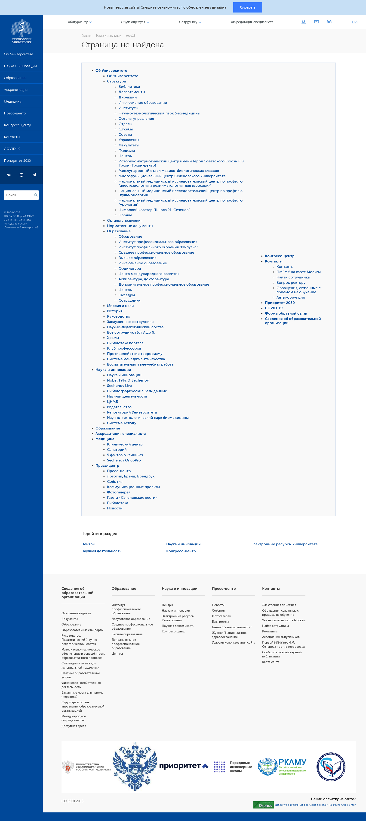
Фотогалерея (120, 493)
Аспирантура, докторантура (145, 280)
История (116, 312)
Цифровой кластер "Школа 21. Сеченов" (155, 211)
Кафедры (128, 296)
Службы (127, 130)
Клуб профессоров (125, 349)
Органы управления (137, 120)
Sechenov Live (120, 387)
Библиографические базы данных (138, 392)
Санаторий (118, 451)
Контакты (12, 138)
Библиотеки (130, 88)
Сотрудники (131, 302)
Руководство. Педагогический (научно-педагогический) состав (82, 641)
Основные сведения (78, 614)
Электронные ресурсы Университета (285, 545)
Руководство (119, 318)
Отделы (126, 125)
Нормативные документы (131, 227)
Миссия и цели (121, 307)
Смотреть (247, 7)
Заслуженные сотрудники (131, 323)
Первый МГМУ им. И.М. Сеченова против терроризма (279, 652)
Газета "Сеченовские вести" (233, 628)
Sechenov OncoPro (125, 461)
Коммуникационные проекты (134, 488)
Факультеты (130, 146)
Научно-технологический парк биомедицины (160, 114)
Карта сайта (271, 671)
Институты (129, 109)
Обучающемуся (134, 23)
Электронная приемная (280, 606)
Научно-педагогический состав (136, 328)
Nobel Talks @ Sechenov (129, 381)
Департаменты (133, 93)
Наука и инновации (20, 67)
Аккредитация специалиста (252, 23)
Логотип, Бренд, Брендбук (132, 477)
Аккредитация (16, 91)
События (116, 483)
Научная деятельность (128, 397)
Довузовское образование (133, 620)
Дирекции (129, 98)
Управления (130, 141)
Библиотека (118, 504)
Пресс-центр (15, 115)
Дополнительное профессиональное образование (165, 286)
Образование (15, 79)
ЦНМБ (113, 403)
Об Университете (18, 56)
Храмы (114, 339)
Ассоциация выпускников (281, 642)
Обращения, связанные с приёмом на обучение (300, 291)
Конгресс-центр (17, 126)
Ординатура (131, 270)
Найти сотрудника (294, 278)
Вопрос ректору (292, 284)
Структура (117, 82)
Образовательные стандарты (84, 631)
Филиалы (128, 152)
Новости (116, 509)
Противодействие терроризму (136, 355)
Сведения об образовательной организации (79, 594)
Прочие (126, 216)
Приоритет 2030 (17, 162)
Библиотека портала (126, 344)
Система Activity (123, 424)
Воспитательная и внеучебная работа (141, 365)
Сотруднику (189, 23)
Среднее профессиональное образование (157, 254)
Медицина (12, 103)
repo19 (131, 36)
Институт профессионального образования (159, 243)
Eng (354, 23)
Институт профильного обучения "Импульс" (159, 248)
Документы (72, 620)
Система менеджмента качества (137, 360)
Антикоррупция (292, 299)
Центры (127, 157)
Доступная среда (76, 735)
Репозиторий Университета (133, 413)
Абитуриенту (79, 23)
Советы (126, 136)
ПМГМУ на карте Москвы (300, 273)
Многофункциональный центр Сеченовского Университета (173, 177)
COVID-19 (12, 150)
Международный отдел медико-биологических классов (170, 172)
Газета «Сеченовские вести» (133, 499)
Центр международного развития (150, 275)
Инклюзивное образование (144, 104)
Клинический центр (126, 445)
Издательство (120, 408)
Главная (87, 36)
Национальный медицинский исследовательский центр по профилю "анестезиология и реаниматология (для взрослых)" (182, 184)
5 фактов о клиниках (126, 456)
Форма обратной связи (287, 315)
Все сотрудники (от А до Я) (132, 334)
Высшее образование (139, 259)
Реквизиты (270, 636)
